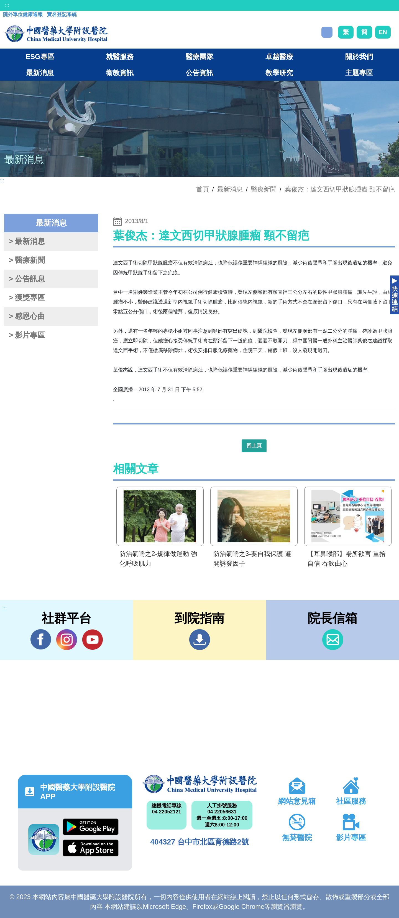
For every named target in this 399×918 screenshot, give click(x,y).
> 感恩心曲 (27, 316)
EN (383, 32)
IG (66, 639)
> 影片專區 (27, 335)
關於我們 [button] (359, 56)
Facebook (40, 639)
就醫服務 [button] (120, 56)
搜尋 (326, 32)
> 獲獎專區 (27, 298)
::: (7, 5)
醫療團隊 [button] (199, 56)
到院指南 (199, 639)
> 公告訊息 (27, 279)
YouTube (92, 639)
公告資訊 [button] (199, 73)
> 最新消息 (27, 241)
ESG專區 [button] (39, 56)
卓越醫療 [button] (279, 56)
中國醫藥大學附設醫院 (199, 784)
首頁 (202, 189)
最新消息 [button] (40, 73)
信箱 (332, 639)
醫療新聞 (264, 189)
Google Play (91, 826)
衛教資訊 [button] (120, 73)
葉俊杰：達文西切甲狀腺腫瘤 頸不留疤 (340, 189)
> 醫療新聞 (27, 260)
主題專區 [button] (359, 73)
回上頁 (254, 445)
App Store (91, 847)
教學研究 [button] (279, 73)
